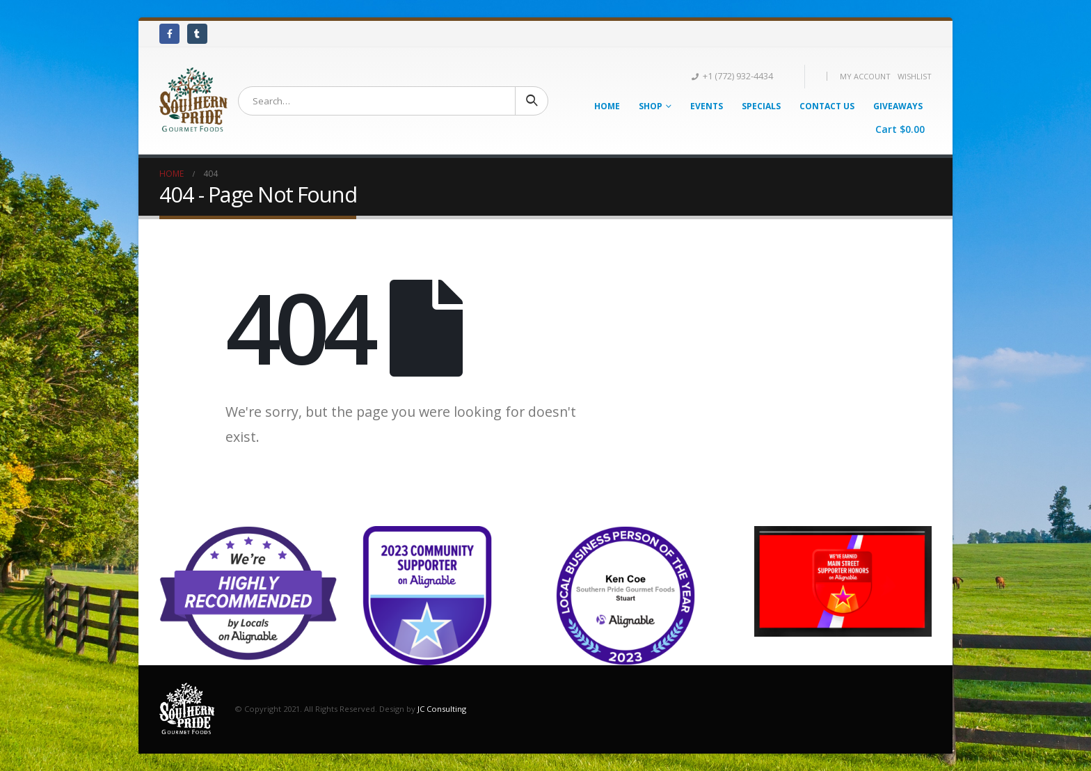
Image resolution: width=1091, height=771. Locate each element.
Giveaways (898, 106)
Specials (761, 106)
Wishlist (915, 76)
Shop (650, 106)
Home (607, 106)
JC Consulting (441, 708)
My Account (865, 76)
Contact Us (826, 106)
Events (706, 106)
